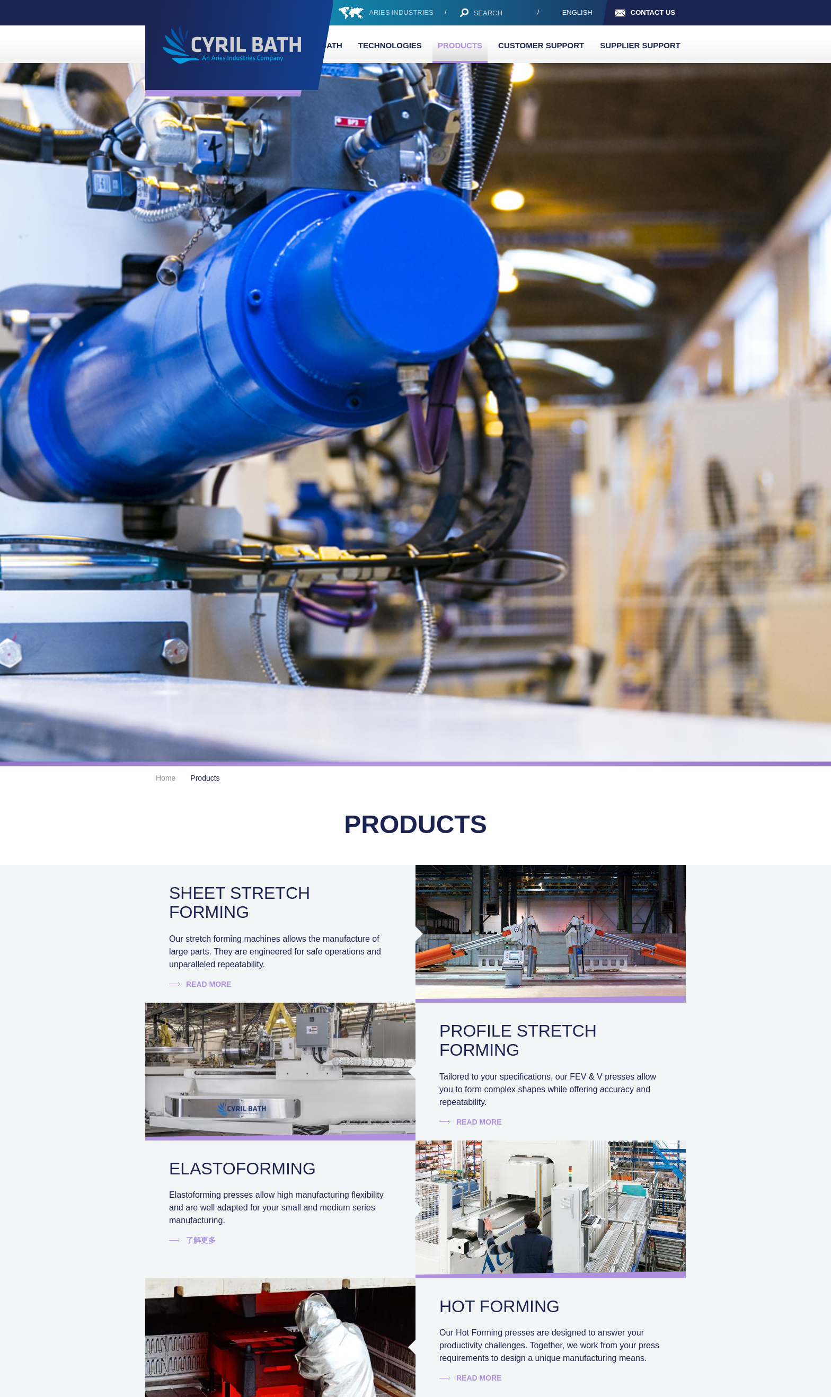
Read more (209, 984)
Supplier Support (640, 45)
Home (165, 778)
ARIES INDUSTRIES (401, 12)
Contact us (653, 12)
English (577, 12)
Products (460, 45)
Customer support (541, 45)
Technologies (390, 45)
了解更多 (201, 1240)
